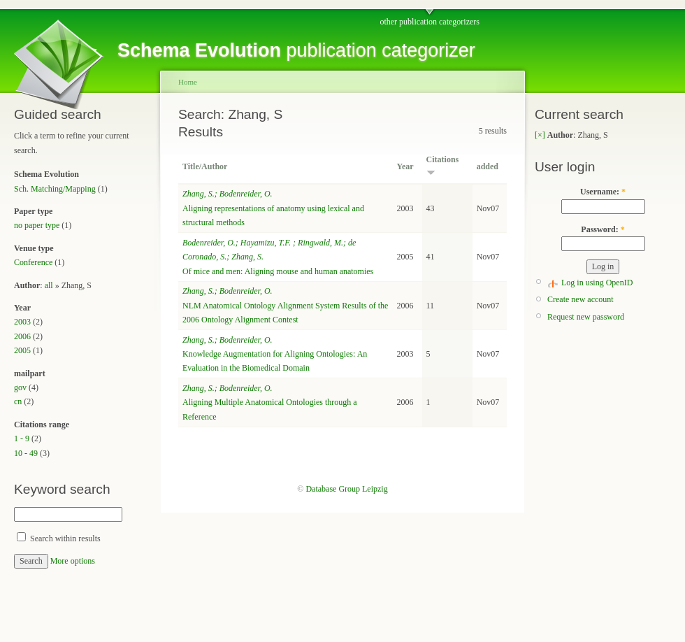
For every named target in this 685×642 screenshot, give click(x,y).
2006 (22, 336)
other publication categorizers (430, 22)
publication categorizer (296, 50)
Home (187, 82)
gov (20, 387)
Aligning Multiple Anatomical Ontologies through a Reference (269, 402)
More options (72, 561)
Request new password (585, 317)
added (487, 166)
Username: (603, 192)
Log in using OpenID (597, 282)
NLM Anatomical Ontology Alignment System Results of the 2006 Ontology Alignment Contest (285, 305)
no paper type (36, 225)
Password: (602, 229)
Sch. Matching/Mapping (55, 189)
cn (18, 401)
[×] (540, 135)
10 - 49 (26, 453)
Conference (33, 262)
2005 (22, 350)
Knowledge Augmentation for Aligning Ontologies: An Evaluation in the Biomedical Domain (274, 354)
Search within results (59, 538)
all (49, 285)
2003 (22, 322)
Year (405, 166)
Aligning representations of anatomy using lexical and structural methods (273, 208)
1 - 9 (21, 438)
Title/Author (204, 166)
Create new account (580, 299)
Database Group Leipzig (346, 489)
